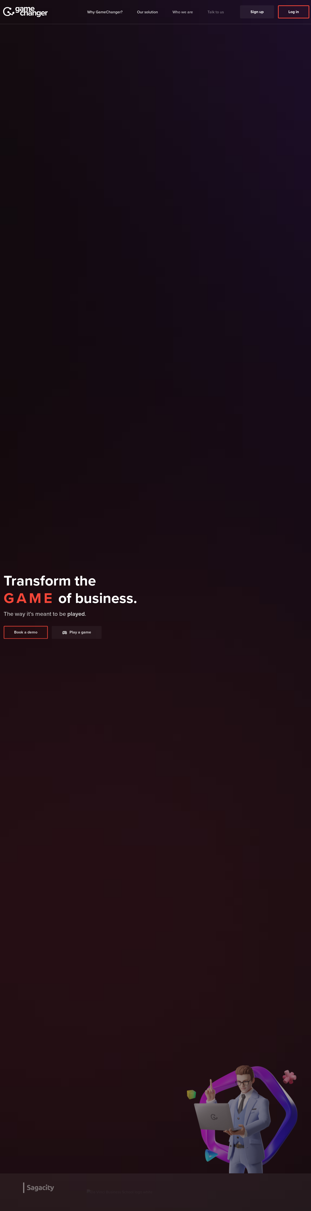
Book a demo (25, 640)
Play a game (76, 640)
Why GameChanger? (104, 11)
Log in (293, 9)
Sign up (257, 9)
